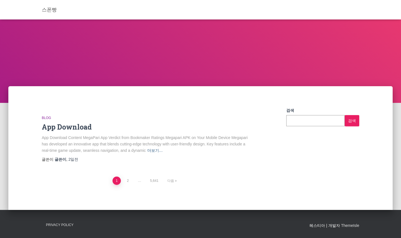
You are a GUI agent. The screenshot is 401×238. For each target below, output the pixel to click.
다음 (170, 181)
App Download (67, 127)
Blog (46, 118)
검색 (290, 110)
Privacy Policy (60, 225)
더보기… (155, 150)
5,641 (154, 181)
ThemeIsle (350, 225)
